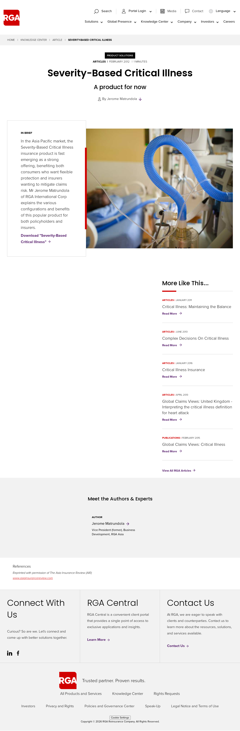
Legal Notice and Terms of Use (195, 706)
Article (57, 40)
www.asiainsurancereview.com (33, 578)
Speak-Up (152, 706)
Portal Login (134, 11)
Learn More (98, 640)
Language (220, 11)
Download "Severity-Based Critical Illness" (44, 239)
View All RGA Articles (176, 471)
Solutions (91, 21)
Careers (229, 21)
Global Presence (119, 21)
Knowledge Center (154, 21)
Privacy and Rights (60, 706)
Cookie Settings (120, 718)
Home (11, 40)
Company (185, 21)
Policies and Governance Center (109, 706)
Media (171, 11)
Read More (172, 314)
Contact (197, 11)
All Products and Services (81, 694)
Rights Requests (167, 694)
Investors (207, 21)
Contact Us (178, 646)
